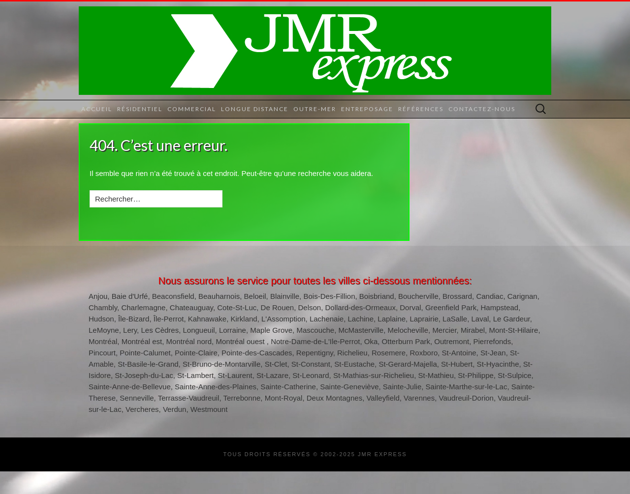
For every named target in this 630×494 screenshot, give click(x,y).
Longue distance (254, 109)
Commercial (191, 109)
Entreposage (367, 109)
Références (420, 109)
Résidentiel (139, 109)
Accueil (96, 109)
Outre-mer (314, 109)
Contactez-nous (481, 109)
